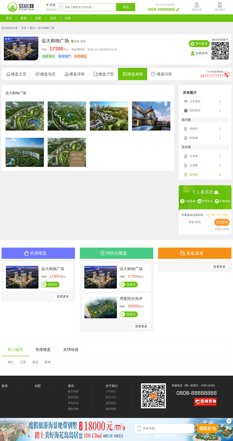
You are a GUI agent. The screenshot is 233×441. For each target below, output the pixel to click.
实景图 (194, 156)
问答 (68, 18)
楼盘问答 (164, 74)
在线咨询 (201, 53)
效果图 (194, 174)
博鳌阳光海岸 (131, 298)
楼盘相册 (135, 74)
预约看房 (201, 43)
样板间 (194, 128)
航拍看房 (195, 110)
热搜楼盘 (43, 349)
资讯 (53, 18)
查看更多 (63, 296)
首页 (9, 18)
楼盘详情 (77, 74)
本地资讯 (73, 402)
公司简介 (111, 391)
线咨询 (49, 284)
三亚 (23, 362)
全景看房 (195, 101)
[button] (227, 429)
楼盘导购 (73, 408)
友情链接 (71, 349)
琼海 (83, 41)
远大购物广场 (46, 27)
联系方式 (111, 397)
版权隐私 (111, 408)
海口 (11, 362)
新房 (24, 18)
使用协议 (111, 402)
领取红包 (207, 428)
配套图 (194, 137)
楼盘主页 (18, 74)
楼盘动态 (48, 74)
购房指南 (73, 397)
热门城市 (15, 349)
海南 (76, 41)
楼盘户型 (106, 74)
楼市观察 (73, 391)
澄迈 (35, 362)
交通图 (194, 165)
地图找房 (196, 9)
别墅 (38, 18)
